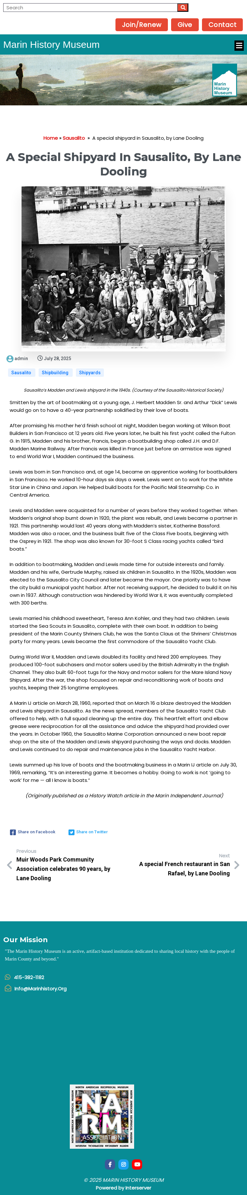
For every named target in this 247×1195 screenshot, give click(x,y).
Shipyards (90, 372)
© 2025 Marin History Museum (124, 1180)
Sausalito (74, 138)
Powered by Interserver (123, 1187)
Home (50, 138)
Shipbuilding (55, 372)
